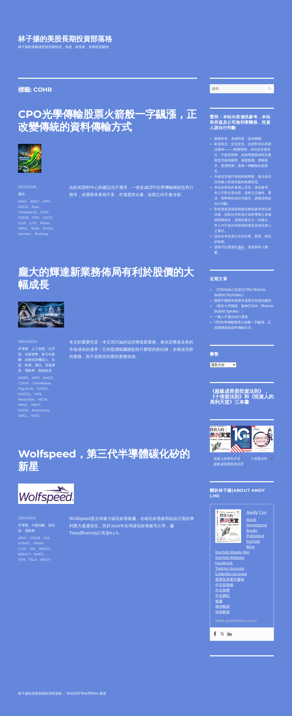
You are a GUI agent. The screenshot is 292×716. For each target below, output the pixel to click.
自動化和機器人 (36, 359)
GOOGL (24, 394)
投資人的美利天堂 (226, 458)
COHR (23, 217)
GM (46, 538)
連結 (241, 247)
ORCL (23, 416)
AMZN (23, 378)
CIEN (44, 212)
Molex (45, 223)
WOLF (45, 559)
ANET (34, 201)
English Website (229, 557)
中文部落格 (224, 584)
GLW (22, 223)
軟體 (28, 365)
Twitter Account (229, 568)
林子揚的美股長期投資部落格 (65, 38)
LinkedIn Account (231, 574)
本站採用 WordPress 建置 (86, 693)
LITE (33, 223)
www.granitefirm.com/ (236, 620)
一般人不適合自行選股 (231, 317)
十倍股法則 (227, 396)
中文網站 (222, 595)
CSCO (47, 217)
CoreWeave (41, 383)
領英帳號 (222, 612)
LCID (22, 549)
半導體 (23, 349)
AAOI (22, 201)
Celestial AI (27, 212)
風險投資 (45, 370)
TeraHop (41, 234)
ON (32, 549)
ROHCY (24, 554)
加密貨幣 (31, 354)
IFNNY (38, 543)
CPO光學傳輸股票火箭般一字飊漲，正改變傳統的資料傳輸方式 (107, 120)
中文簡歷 (222, 590)
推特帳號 (222, 606)
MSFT (35, 405)
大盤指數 (38, 525)
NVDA (48, 228)
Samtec (24, 234)
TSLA (32, 559)
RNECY (45, 549)
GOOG (42, 388)
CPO (35, 217)
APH (46, 201)
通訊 (21, 194)
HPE (38, 394)
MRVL (23, 228)
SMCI (35, 416)
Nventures (40, 410)
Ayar (35, 207)
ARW (22, 538)
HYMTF (24, 543)
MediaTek (26, 399)
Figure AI (25, 388)
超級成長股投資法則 (237, 391)
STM (21, 559)
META (42, 399)
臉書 (218, 601)
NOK (35, 228)
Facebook (224, 563)
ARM (36, 378)
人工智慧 (38, 349)
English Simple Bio (232, 552)
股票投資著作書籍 (229, 579)
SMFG (39, 554)
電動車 (30, 370)
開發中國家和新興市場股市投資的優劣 (242, 300)
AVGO (23, 207)
